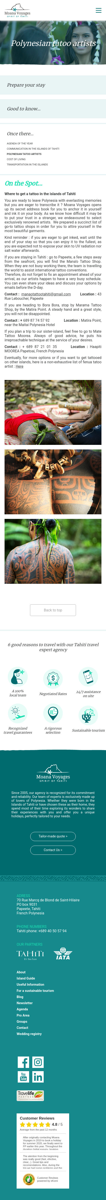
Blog (20, 997)
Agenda (22, 1009)
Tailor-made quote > (52, 836)
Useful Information (30, 985)
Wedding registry (29, 1034)
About (21, 972)
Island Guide (26, 978)
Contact (22, 1028)
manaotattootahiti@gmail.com (46, 294)
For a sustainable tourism (35, 991)
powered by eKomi (47, 1179)
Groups (22, 1022)
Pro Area (23, 1015)
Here (19, 366)
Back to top (53, 610)
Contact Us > (53, 850)
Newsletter (25, 1003)
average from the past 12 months (38, 1129)
